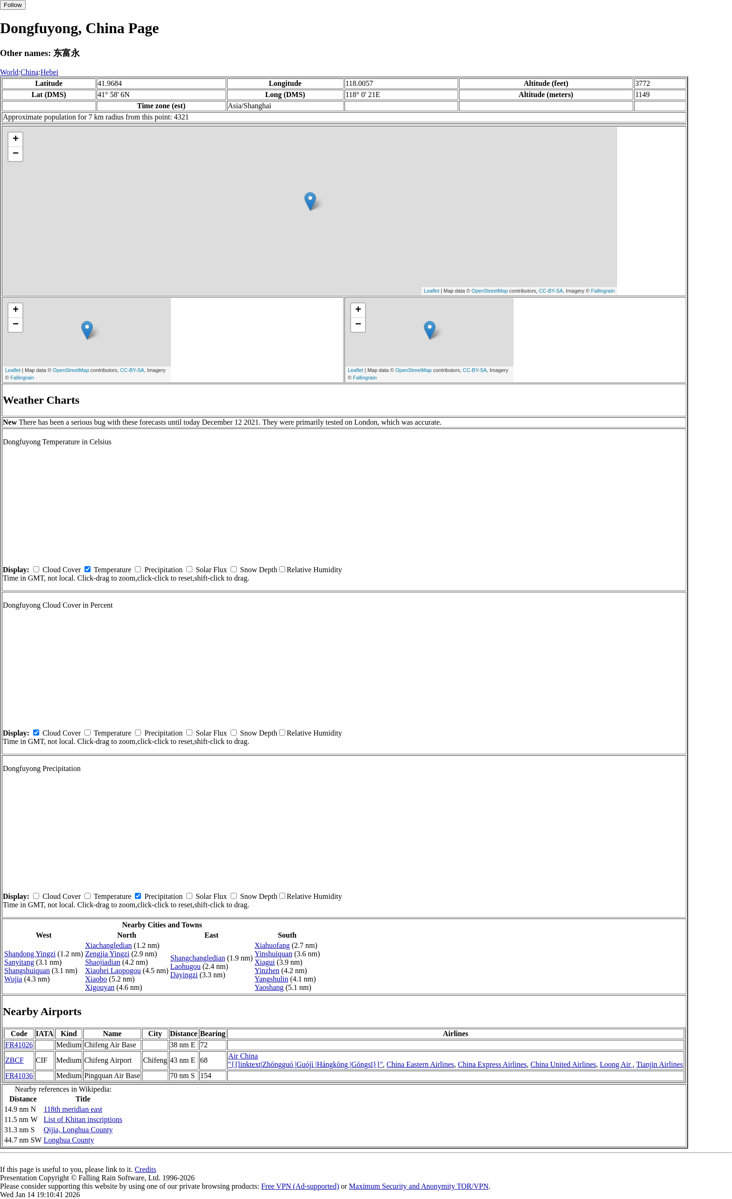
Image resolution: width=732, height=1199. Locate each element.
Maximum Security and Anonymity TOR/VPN (419, 1186)
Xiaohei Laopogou (113, 971)
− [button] (16, 154)
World (9, 72)
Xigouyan (99, 987)
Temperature (113, 570)
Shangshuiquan (27, 971)
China (29, 72)
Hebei (49, 72)
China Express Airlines (492, 1064)
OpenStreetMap (490, 291)
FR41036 (19, 1076)
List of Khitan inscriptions (82, 1119)
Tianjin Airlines (659, 1064)
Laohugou (185, 966)
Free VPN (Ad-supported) (300, 1186)
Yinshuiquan (273, 954)
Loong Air (616, 1064)
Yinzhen (266, 971)
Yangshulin (271, 979)
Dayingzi (184, 975)
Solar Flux (211, 570)
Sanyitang (19, 962)
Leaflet (431, 291)
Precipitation (163, 570)
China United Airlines (563, 1064)
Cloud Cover (61, 570)
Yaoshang (268, 987)
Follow (13, 4)
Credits (145, 1169)
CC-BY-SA (551, 291)
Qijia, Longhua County (78, 1130)
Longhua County (68, 1140)
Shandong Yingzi (30, 954)
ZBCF (14, 1060)
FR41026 (19, 1045)
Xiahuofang (272, 945)
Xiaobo (96, 979)
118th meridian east (72, 1109)
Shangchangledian (197, 958)
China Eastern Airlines (420, 1064)
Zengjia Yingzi (107, 954)
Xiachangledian (108, 945)
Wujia (13, 979)
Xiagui (264, 962)
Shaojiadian (102, 962)
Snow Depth (258, 570)
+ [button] (16, 140)
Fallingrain (603, 291)
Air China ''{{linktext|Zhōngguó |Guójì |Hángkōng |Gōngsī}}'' (305, 1060)
